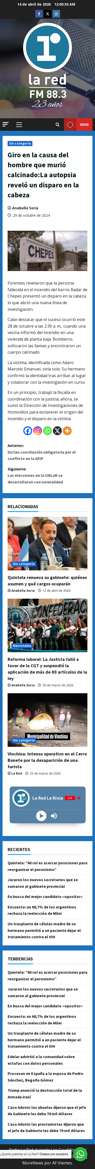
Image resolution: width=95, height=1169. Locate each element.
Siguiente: (47, 475)
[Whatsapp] (47, 430)
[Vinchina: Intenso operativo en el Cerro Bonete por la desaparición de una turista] (47, 720)
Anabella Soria (25, 207)
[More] (67, 430)
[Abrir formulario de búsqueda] (58, 125)
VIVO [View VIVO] (76, 124)
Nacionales (22, 646)
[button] (6, 124)
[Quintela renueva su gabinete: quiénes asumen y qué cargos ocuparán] (47, 543)
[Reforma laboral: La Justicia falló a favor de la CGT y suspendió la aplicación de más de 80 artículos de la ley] (47, 625)
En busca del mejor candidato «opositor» (45, 896)
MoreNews (32, 1163)
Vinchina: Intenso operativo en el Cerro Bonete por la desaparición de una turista (47, 760)
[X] (57, 430)
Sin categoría (20, 143)
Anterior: (47, 452)
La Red (16, 773)
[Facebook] (27, 430)
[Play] (41, 815)
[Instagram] (37, 430)
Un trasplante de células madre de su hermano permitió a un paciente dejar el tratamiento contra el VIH (44, 930)
